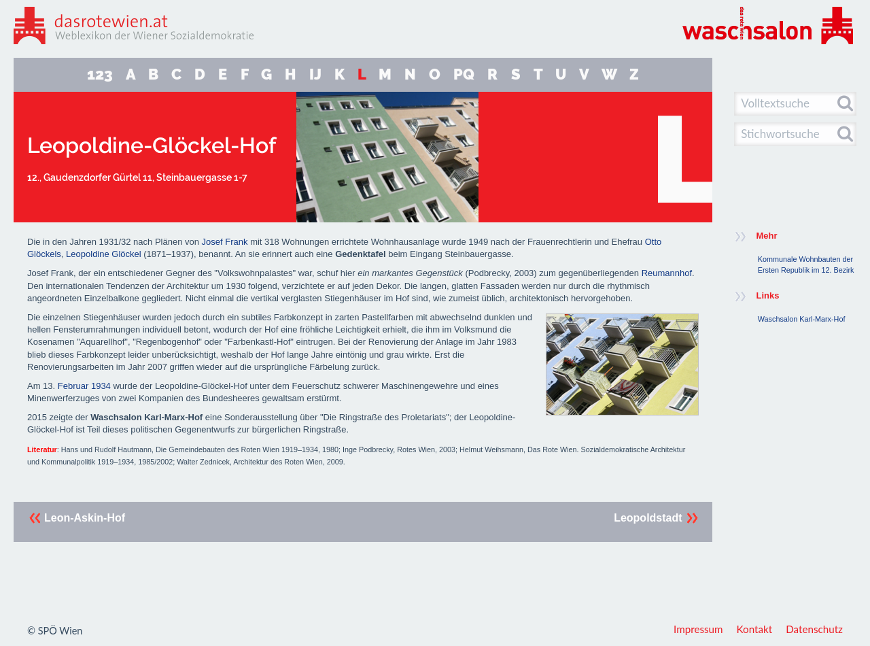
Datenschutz (814, 629)
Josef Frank (225, 242)
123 (100, 74)
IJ (315, 74)
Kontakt (755, 629)
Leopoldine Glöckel (103, 254)
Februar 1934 (84, 386)
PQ (463, 74)
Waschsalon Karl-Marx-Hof (802, 319)
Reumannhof (667, 273)
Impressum (698, 629)
